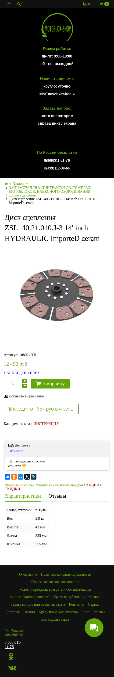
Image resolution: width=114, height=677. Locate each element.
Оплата (29, 612)
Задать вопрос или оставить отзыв (38, 604)
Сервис (94, 604)
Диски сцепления (23, 195)
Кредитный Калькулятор (58, 612)
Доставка (12, 612)
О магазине (28, 574)
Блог (85, 612)
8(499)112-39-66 (57, 168)
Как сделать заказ (55, 619)
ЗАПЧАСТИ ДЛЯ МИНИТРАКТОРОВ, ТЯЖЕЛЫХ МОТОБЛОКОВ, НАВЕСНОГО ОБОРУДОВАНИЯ (50, 189)
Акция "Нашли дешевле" (30, 597)
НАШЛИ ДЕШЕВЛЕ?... (23, 373)
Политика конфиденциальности (66, 574)
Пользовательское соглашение (55, 582)
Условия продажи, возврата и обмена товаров (55, 589)
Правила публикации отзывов (76, 597)
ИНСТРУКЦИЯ (46, 424)
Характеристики (23, 496)
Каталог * (20, 184)
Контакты (76, 604)
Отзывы (57, 496)
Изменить (16, 451)
